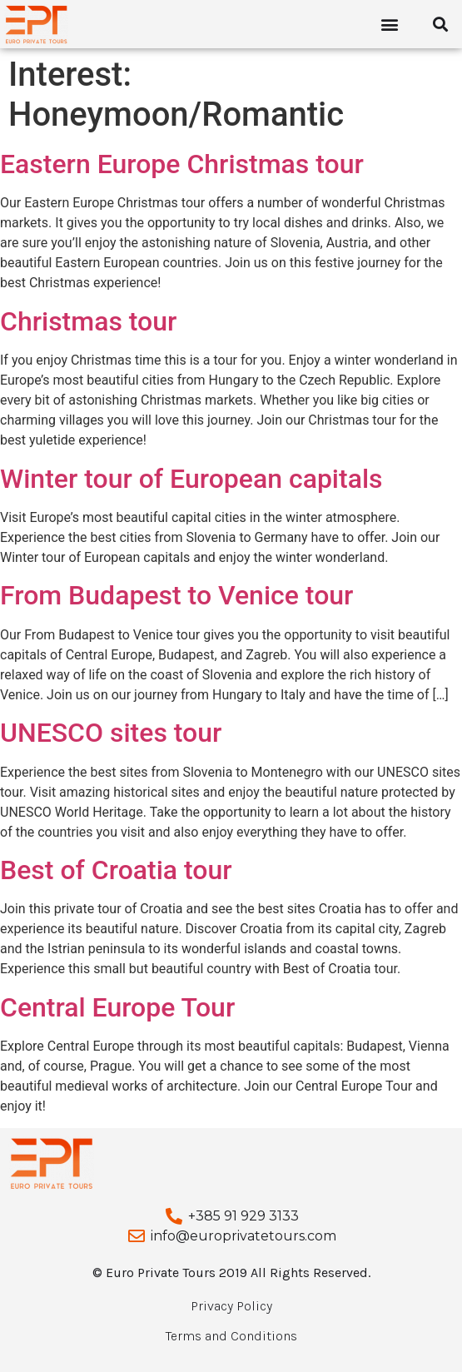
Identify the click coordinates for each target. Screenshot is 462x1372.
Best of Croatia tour (116, 870)
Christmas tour (88, 321)
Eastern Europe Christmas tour (182, 164)
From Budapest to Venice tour (176, 595)
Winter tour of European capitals (191, 479)
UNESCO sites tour (110, 732)
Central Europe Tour (117, 1007)
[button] (390, 24)
